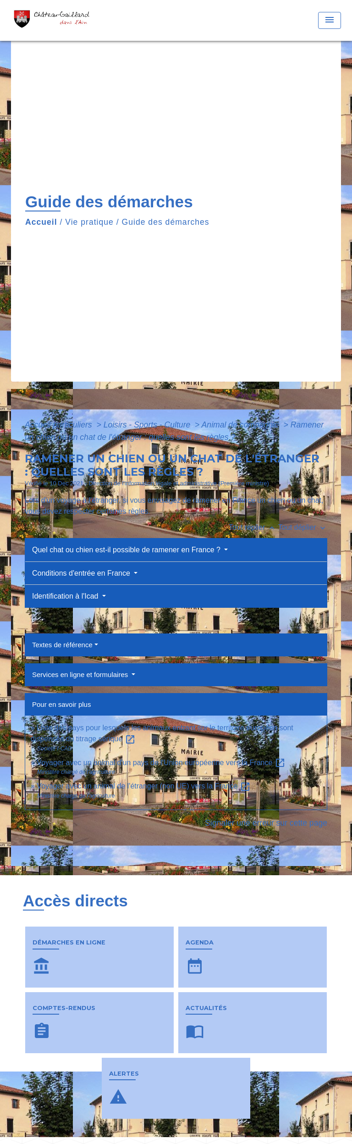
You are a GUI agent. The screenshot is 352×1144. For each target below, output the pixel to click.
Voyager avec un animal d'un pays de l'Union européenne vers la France (161, 762)
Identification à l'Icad (66, 596)
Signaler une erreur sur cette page (266, 822)
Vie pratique (89, 222)
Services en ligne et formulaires (81, 674)
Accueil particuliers (59, 424)
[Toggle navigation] (329, 20)
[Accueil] (54, 20)
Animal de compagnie (241, 424)
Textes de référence (62, 645)
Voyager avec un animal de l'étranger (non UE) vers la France (143, 786)
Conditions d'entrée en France (82, 573)
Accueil (41, 222)
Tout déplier (302, 527)
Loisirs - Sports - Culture (148, 424)
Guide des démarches (165, 222)
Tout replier (253, 527)
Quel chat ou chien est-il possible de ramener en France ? (127, 550)
